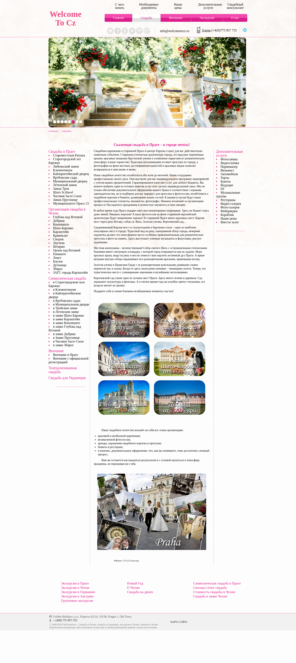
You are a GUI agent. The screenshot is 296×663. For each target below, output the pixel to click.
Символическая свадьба (67, 278)
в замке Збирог (63, 345)
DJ (222, 189)
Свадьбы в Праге (62, 151)
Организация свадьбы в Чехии (67, 211)
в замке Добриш (64, 334)
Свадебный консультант (235, 6)
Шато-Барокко (63, 228)
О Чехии (133, 588)
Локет (57, 257)
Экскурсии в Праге (75, 583)
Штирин (59, 246)
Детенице (59, 265)
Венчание (176, 18)
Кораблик (227, 214)
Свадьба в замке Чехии (210, 596)
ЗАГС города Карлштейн (70, 272)
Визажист (227, 170)
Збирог (58, 269)
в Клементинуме (64, 289)
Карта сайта (179, 621)
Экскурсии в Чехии (75, 588)
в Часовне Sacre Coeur (68, 341)
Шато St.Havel (63, 192)
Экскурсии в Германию (78, 592)
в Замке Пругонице (66, 337)
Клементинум (62, 170)
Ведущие (227, 185)
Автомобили (229, 174)
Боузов (57, 261)
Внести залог (230, 222)
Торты (225, 177)
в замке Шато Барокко (68, 315)
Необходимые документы (148, 6)
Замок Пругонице (65, 199)
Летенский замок (65, 185)
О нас (235, 18)
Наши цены (178, 6)
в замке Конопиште (66, 323)
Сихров (58, 239)
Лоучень (59, 243)
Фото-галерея (230, 207)
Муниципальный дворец (70, 181)
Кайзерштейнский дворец (71, 174)
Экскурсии (206, 18)
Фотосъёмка (229, 159)
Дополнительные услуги (208, 6)
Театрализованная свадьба (63, 370)
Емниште (59, 254)
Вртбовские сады (65, 177)
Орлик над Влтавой (66, 250)
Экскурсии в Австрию (77, 596)
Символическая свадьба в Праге (217, 583)
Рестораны (228, 200)
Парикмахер (229, 166)
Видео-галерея (231, 203)
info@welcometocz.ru (174, 31)
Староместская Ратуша (69, 155)
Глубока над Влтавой (67, 217)
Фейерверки (229, 211)
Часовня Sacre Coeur (67, 196)
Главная (118, 18)
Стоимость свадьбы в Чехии (214, 592)
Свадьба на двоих (140, 592)
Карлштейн (61, 232)
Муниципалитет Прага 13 (71, 203)
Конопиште (61, 224)
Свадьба (146, 18)
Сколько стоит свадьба (210, 588)
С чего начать (119, 6)
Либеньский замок (66, 166)
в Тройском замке (65, 308)
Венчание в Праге (65, 354)
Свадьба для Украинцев (67, 378)
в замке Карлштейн (66, 319)
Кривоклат (60, 235)
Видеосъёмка (230, 163)
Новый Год (135, 583)
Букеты (226, 181)
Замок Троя (61, 188)
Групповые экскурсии (77, 601)
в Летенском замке (66, 312)
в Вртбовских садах (67, 300)
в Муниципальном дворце (71, 304)
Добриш (59, 220)
